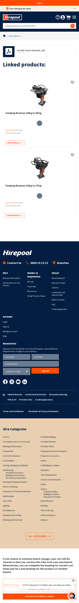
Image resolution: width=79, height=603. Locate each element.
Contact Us (12, 263)
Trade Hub (31, 286)
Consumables (9, 460)
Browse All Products (11, 278)
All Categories (39, 536)
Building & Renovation (12, 446)
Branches (61, 263)
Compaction (8, 451)
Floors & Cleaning (10, 486)
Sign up (6, 326)
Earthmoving (8, 470)
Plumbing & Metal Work (13, 520)
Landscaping (8, 496)
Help (5, 336)
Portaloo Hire (25, 400)
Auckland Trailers (51, 491)
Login (5, 322)
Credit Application (59, 309)
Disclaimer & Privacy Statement (43, 411)
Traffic (43, 484)
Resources (32, 291)
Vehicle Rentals (15, 394)
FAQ (53, 304)
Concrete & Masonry (11, 456)
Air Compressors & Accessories (16, 441)
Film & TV (12, 400)
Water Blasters (47, 501)
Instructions (14, 36)
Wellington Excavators (15, 475)
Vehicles (44, 520)
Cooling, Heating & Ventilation (15, 465)
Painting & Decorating (12, 515)
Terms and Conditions (13, 411)
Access (6, 437)
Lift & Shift (7, 501)
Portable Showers (48, 441)
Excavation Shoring (58, 394)
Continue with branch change (39, 596)
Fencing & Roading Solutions (15, 482)
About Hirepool (58, 278)
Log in (39, 3)
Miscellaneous (9, 510)
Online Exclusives (48, 515)
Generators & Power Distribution (17, 491)
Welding (44, 505)
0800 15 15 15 (37, 263)
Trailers (44, 489)
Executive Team (58, 283)
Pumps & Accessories (50, 456)
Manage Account (10, 331)
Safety (43, 460)
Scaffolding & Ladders (50, 465)
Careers (55, 287)
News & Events (58, 299)
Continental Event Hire (35, 394)
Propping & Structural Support (54, 451)
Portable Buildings (48, 437)
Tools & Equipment (49, 475)
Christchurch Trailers (52, 497)
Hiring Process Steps (36, 296)
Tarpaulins (45, 470)
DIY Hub (30, 281)
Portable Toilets (47, 446)
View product (14, 143)
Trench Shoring (47, 510)
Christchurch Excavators (16, 478)
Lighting (6, 505)
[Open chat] (72, 595)
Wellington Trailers (51, 494)
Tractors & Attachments (51, 479)
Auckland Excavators (14, 472)
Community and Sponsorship (58, 293)
